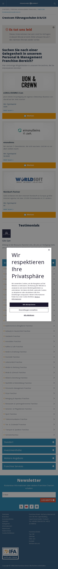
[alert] (29, 284)
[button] (29, 310)
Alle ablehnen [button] (29, 315)
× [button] (49, 250)
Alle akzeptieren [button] (29, 305)
